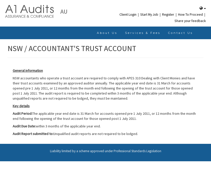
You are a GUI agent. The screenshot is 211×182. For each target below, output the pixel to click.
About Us (107, 33)
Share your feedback (190, 20)
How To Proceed (191, 14)
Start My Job (149, 14)
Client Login (128, 14)
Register (168, 14)
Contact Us (180, 33)
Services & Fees (143, 33)
